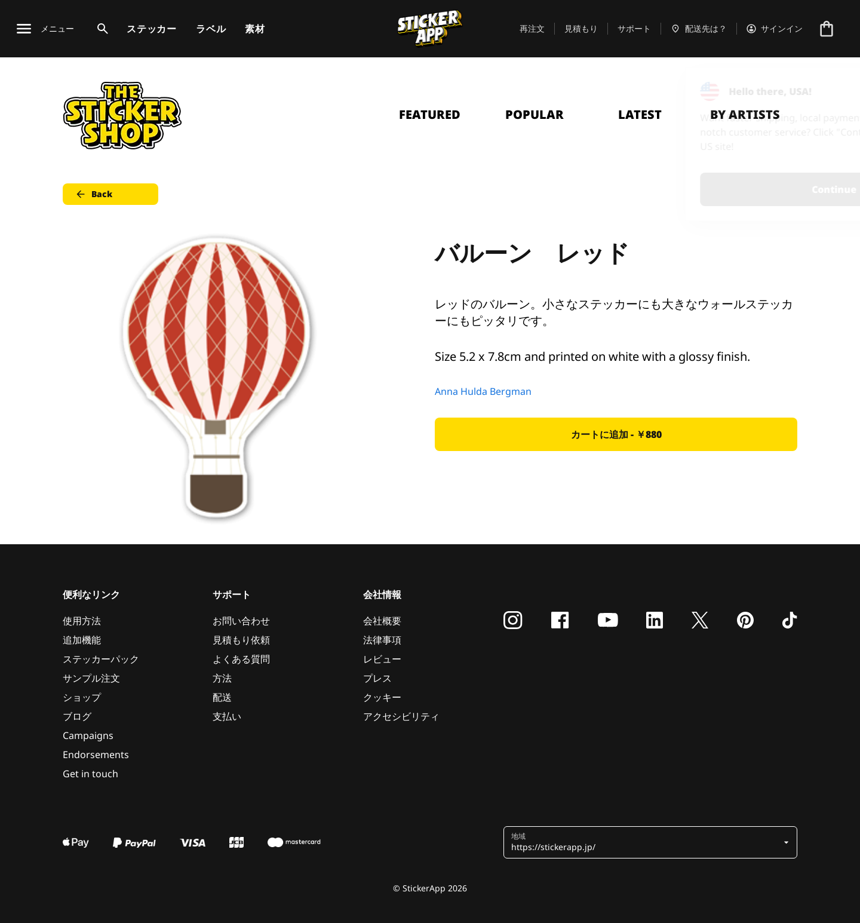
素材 (255, 28)
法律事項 (382, 639)
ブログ (77, 716)
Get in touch (90, 773)
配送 (222, 697)
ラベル (211, 28)
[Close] (823, 91)
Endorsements (96, 754)
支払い (227, 716)
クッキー (382, 697)
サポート (634, 28)
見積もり (581, 28)
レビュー (382, 659)
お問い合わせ (241, 620)
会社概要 (382, 620)
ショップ (82, 697)
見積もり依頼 (241, 639)
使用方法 (82, 620)
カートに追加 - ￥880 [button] (616, 434)
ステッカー (152, 28)
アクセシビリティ (401, 716)
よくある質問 (241, 659)
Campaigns (88, 735)
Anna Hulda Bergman (483, 391)
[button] (646, 842)
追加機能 (82, 639)
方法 (222, 678)
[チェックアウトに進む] (826, 28)
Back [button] (93, 194)
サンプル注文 (91, 678)
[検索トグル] (100, 29)
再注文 (532, 28)
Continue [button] (699, 189)
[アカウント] (775, 29)
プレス (377, 678)
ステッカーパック (101, 659)
